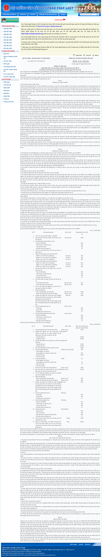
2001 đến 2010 (8, 45)
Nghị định (6, 93)
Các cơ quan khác (9, 74)
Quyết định (7, 96)
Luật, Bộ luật (7, 85)
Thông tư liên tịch (9, 101)
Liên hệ (81, 544)
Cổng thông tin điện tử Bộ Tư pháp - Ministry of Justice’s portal (51, 7)
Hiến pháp (6, 82)
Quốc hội (6, 53)
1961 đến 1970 (8, 34)
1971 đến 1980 (8, 37)
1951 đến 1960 (8, 31)
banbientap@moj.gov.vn (40, 49)
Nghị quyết (7, 87)
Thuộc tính (79, 55)
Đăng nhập (91, 1)
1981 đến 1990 (8, 40)
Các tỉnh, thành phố (9, 76)
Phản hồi (87, 544)
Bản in (97, 55)
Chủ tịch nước (8, 61)
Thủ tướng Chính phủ (10, 66)
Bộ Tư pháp (73, 544)
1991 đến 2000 (8, 43)
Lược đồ (88, 55)
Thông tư (6, 99)
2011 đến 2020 (8, 48)
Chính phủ (7, 64)
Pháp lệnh (6, 90)
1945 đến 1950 (8, 28)
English (98, 1)
